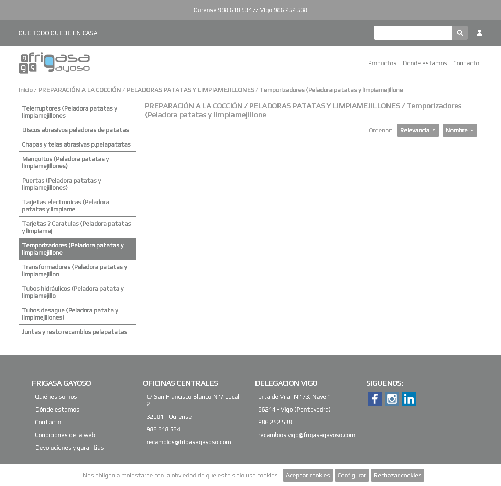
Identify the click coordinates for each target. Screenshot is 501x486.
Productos (382, 63)
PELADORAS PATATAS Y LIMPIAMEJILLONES (190, 89)
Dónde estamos (57, 409)
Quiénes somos (56, 396)
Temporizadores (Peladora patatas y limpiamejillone (331, 89)
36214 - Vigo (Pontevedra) (294, 409)
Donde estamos (425, 63)
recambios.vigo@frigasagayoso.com (306, 434)
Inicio (26, 89)
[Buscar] (413, 33)
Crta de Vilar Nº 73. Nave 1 (294, 396)
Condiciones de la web (65, 434)
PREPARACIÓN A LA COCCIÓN (80, 89)
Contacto (466, 63)
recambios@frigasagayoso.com (188, 441)
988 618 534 (163, 429)
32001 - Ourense (169, 416)
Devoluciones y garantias (69, 447)
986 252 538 (275, 422)
